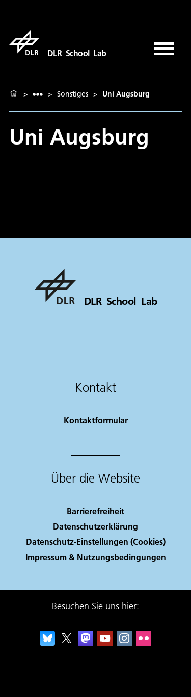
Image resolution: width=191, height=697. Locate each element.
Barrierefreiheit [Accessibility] (95, 511)
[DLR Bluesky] (47, 642)
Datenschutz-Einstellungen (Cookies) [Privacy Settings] (96, 541)
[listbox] (38, 94)
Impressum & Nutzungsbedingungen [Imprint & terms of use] (95, 556)
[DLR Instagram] (124, 642)
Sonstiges (72, 94)
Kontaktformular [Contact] (96, 420)
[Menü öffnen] (164, 45)
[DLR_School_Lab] (57, 42)
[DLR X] (66, 642)
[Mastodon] (85, 642)
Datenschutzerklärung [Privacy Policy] (95, 526)
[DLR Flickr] (143, 642)
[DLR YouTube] (105, 642)
